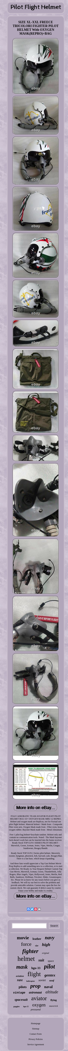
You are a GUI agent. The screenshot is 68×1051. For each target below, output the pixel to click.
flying (53, 1000)
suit (41, 960)
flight (34, 974)
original (45, 953)
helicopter (30, 981)
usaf (51, 980)
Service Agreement (35, 1044)
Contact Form (36, 1034)
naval (48, 987)
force (26, 944)
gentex (49, 975)
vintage (19, 992)
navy (49, 937)
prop (35, 986)
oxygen (39, 1004)
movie (23, 937)
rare (20, 980)
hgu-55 (25, 1006)
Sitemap (35, 1028)
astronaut (35, 992)
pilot (49, 966)
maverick (53, 1006)
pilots (23, 987)
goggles (16, 1006)
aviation (20, 976)
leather (36, 938)
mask (22, 967)
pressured (35, 1009)
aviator (39, 998)
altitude (51, 992)
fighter (30, 951)
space (51, 960)
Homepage (35, 1023)
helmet (26, 958)
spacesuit (21, 999)
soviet (42, 980)
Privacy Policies (36, 1039)
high (46, 944)
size (36, 945)
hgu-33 (35, 968)
